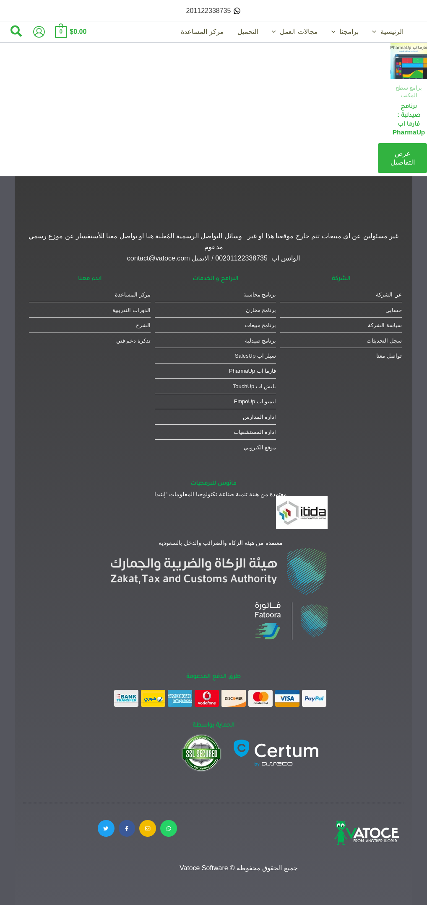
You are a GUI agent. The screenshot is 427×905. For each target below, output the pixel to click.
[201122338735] (213, 11)
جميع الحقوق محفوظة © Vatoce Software (239, 867)
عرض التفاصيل (402, 157)
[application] (376, 31)
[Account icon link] (39, 32)
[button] (16, 31)
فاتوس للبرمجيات (214, 482)
